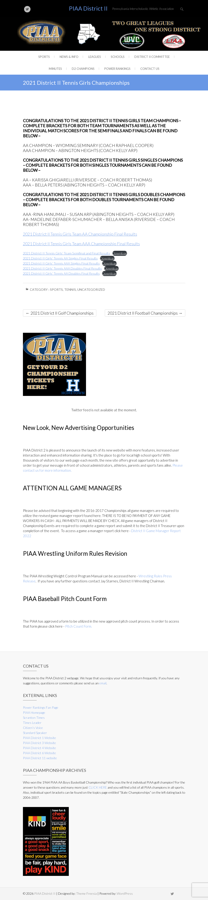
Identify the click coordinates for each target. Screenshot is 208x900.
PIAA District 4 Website (39, 748)
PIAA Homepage (34, 712)
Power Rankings (117, 69)
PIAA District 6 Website (39, 753)
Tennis (70, 289)
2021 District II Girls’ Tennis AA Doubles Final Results (61, 273)
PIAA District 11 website (40, 758)
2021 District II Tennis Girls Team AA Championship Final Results (80, 234)
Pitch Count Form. (78, 626)
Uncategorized (91, 289)
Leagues (94, 57)
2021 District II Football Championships (145, 313)
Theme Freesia (86, 893)
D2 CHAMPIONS (83, 69)
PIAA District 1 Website (39, 738)
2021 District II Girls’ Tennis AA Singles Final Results (60, 258)
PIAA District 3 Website (39, 743)
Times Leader (32, 723)
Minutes (55, 69)
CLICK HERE (98, 787)
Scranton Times (34, 717)
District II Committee (152, 57)
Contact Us (149, 69)
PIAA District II (88, 8)
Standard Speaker (35, 733)
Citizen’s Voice (33, 728)
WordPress (125, 893)
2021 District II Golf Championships (60, 313)
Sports (44, 57)
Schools (118, 57)
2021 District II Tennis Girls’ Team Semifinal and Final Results (66, 253)
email (102, 683)
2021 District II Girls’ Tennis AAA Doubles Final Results (62, 268)
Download (119, 253)
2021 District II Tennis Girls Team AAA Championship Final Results (81, 243)
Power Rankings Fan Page (40, 707)
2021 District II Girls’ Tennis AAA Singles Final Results (61, 263)
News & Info (69, 57)
